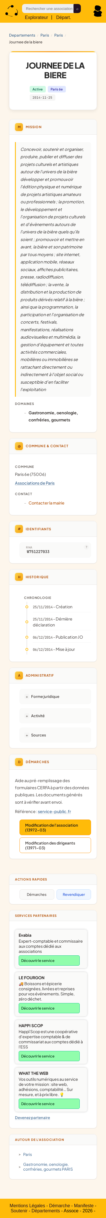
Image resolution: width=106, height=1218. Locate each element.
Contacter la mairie (46, 502)
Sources (38, 735)
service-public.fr (54, 811)
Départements (45, 1210)
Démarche (59, 1205)
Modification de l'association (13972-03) (51, 827)
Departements (22, 35)
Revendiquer (74, 894)
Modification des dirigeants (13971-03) (50, 845)
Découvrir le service (38, 960)
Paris (58, 35)
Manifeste (84, 1205)
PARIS (44, 35)
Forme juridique (45, 696)
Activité (38, 715)
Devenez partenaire (32, 1117)
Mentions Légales (27, 1205)
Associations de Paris (35, 482)
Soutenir (19, 1210)
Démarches (37, 894)
